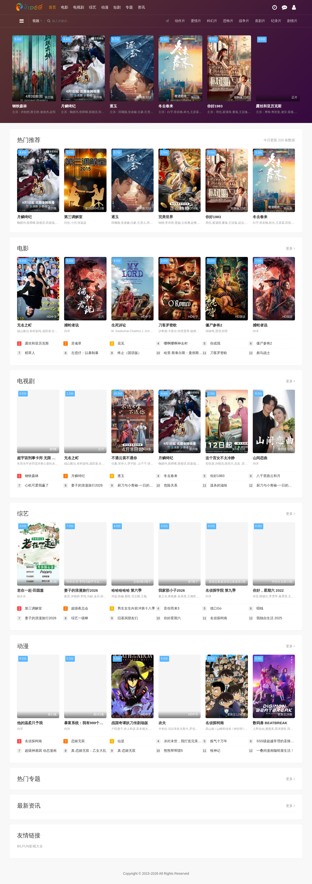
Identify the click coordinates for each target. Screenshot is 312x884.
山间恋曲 (260, 458)
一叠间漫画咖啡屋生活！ (271, 751)
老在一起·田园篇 (30, 590)
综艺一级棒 (75, 618)
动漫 (104, 7)
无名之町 (24, 325)
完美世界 (165, 217)
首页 (52, 7)
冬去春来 (165, 106)
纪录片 (276, 21)
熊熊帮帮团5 (169, 751)
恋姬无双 (74, 741)
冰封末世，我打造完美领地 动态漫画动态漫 (179, 741)
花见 (117, 343)
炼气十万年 (214, 741)
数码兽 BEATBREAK (270, 723)
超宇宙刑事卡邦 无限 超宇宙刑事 (43, 458)
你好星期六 (168, 618)
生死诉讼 (118, 325)
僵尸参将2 (213, 325)
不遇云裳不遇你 (124, 458)
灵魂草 (72, 343)
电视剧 (78, 7)
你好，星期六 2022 (268, 590)
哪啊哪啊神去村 (172, 343)
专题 (129, 7)
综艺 (92, 7)
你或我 (211, 343)
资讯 (141, 7)
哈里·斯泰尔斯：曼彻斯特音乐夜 (179, 353)
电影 (64, 7)
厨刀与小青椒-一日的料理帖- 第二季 (133, 485)
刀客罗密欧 (167, 325)
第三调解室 (73, 217)
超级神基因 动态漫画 (37, 751)
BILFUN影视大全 (30, 846)
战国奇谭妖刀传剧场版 (129, 723)
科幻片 (212, 21)
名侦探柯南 (214, 618)
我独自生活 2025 (265, 618)
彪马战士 (259, 353)
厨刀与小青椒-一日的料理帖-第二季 (272, 485)
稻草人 (26, 353)
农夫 (162, 723)
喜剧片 (260, 21)
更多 (290, 248)
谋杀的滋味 (214, 485)
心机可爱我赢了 (33, 485)
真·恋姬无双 (123, 751)
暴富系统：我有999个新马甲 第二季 (93, 723)
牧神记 (211, 751)
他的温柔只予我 (30, 723)
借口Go (212, 608)
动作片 (180, 21)
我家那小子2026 (171, 590)
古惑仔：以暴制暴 (80, 353)
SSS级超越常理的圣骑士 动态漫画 (272, 741)
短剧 (117, 7)
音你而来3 (167, 608)
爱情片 (196, 21)
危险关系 (166, 485)
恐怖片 (228, 21)
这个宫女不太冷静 (220, 458)
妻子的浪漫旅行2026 (83, 485)
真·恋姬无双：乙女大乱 (84, 751)
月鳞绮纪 (68, 106)
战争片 (244, 21)
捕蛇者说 (71, 325)
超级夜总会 (75, 608)
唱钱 (256, 608)
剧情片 (292, 21)
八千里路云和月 (264, 476)
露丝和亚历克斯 (269, 106)
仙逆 (117, 741)
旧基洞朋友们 (124, 618)
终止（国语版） (125, 353)
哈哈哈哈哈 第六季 (126, 590)
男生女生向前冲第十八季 (132, 608)
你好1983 (215, 106)
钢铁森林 (19, 106)
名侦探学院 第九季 (220, 590)
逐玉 (113, 106)
